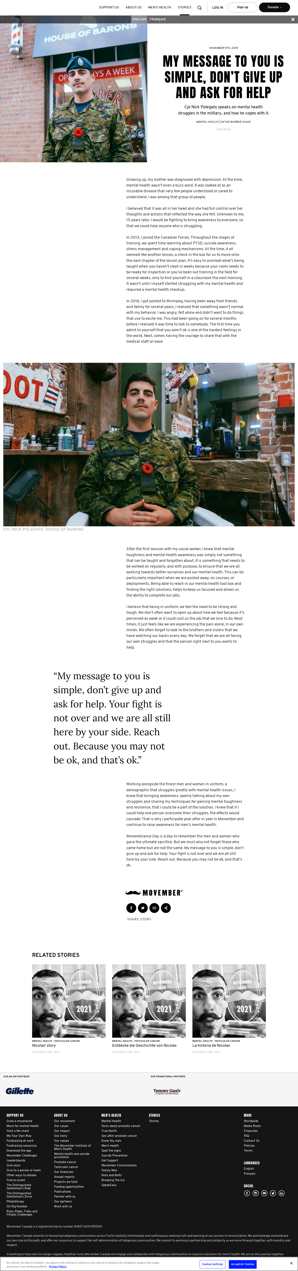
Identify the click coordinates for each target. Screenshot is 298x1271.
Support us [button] (109, 7)
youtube (264, 1193)
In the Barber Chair (236, 122)
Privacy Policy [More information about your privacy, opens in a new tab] (57, 1266)
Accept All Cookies (242, 1264)
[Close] (291, 1263)
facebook (247, 1193)
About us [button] (134, 7)
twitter (273, 1193)
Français (158, 19)
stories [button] (184, 7)
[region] (149, 1264)
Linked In (281, 1193)
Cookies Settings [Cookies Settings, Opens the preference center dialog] (212, 1264)
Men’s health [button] (159, 7)
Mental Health (207, 122)
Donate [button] (274, 9)
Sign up (242, 7)
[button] (201, 7)
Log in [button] (217, 7)
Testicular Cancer (67, 1041)
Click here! (256, 1193)
